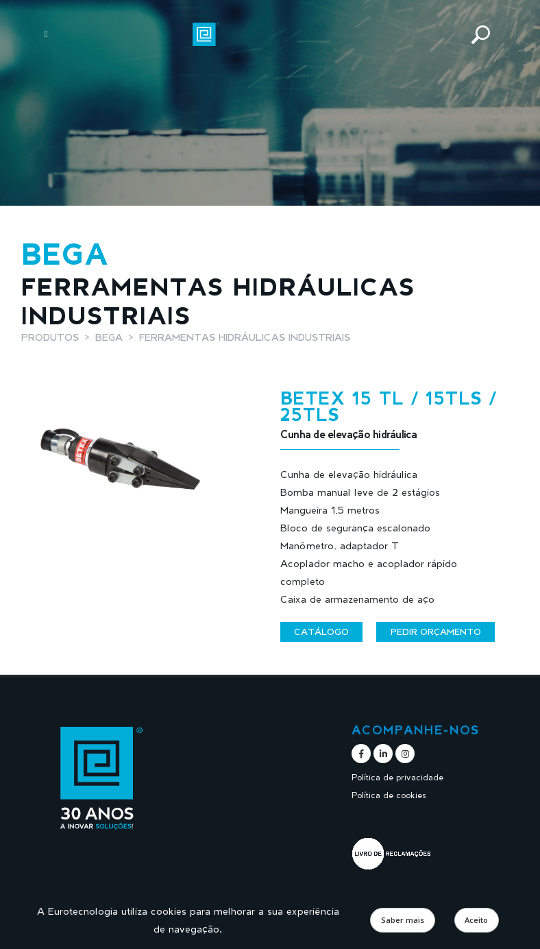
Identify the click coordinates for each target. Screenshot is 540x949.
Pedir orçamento (436, 631)
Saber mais (402, 920)
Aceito (476, 920)
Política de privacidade (400, 777)
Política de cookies (391, 795)
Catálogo (321, 631)
